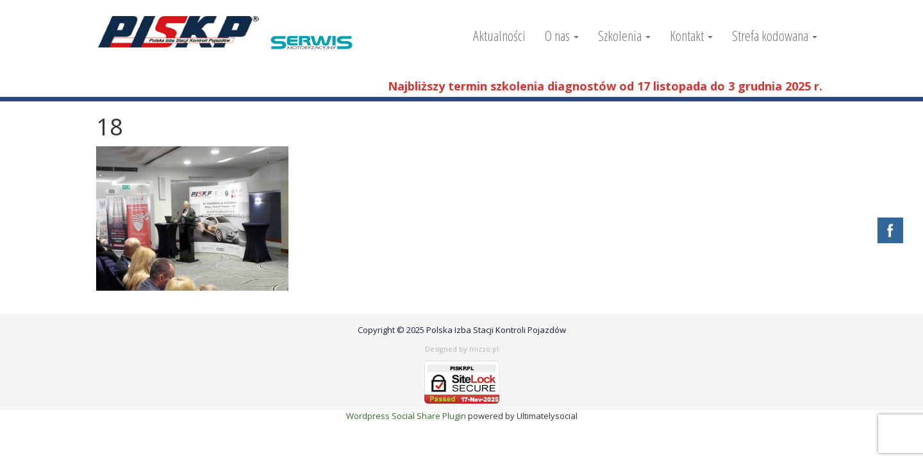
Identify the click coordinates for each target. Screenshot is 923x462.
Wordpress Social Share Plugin (407, 416)
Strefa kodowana (774, 35)
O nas (562, 35)
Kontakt (691, 35)
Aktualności (499, 35)
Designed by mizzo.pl (462, 349)
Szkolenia (624, 35)
